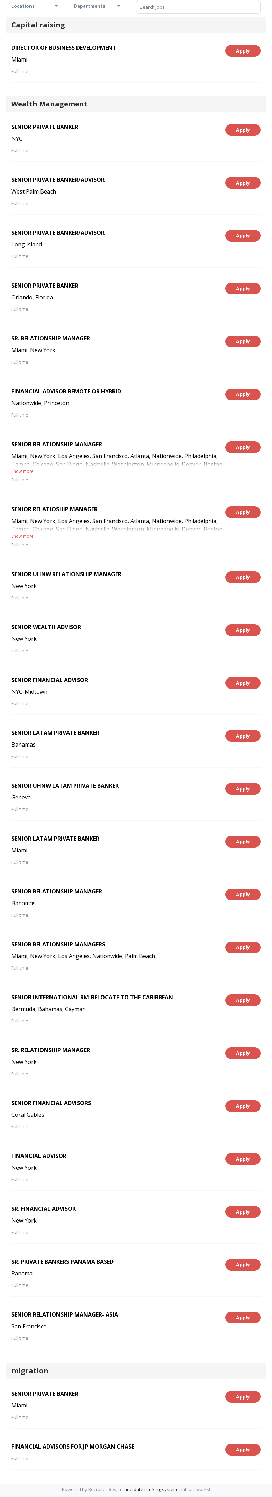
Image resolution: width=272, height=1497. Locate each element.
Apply (243, 50)
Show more (22, 471)
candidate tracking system (149, 1489)
